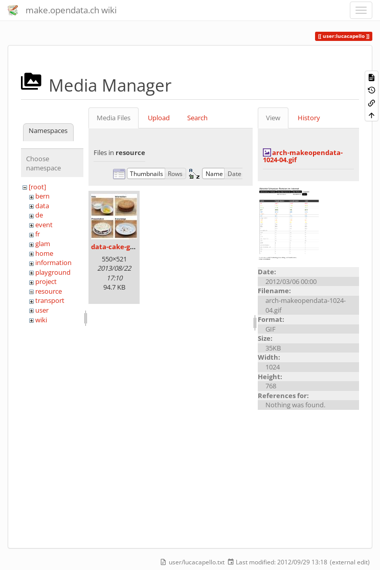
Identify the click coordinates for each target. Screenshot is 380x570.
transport (49, 300)
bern (42, 196)
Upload (159, 117)
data (42, 205)
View (273, 117)
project (46, 281)
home (44, 253)
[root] (37, 186)
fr (37, 233)
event (44, 224)
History (309, 117)
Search (197, 117)
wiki (41, 319)
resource (48, 291)
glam (42, 243)
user (42, 310)
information (53, 262)
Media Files (113, 117)
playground (53, 272)
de (39, 215)
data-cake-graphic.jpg (127, 246)
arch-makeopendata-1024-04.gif (303, 156)
